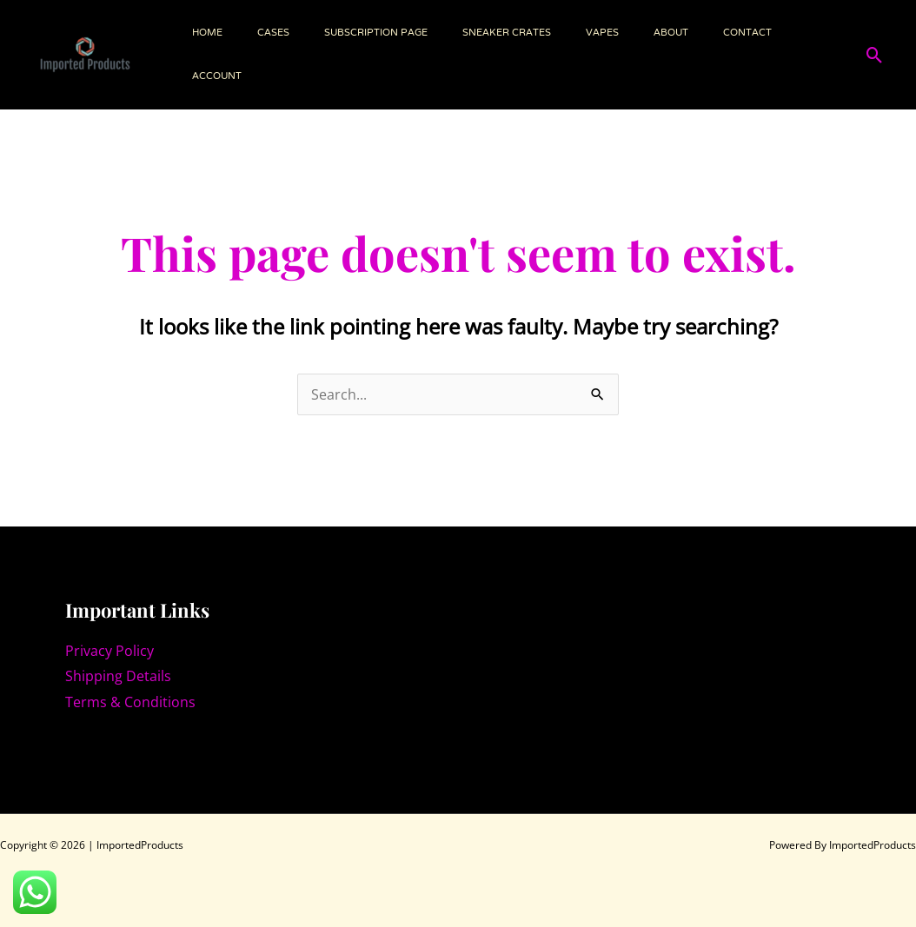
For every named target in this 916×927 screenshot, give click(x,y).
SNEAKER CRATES (506, 33)
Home (207, 33)
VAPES (602, 33)
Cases (273, 33)
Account (217, 76)
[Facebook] (117, 738)
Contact (747, 33)
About (671, 33)
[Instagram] (79, 738)
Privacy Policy (109, 650)
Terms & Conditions (130, 702)
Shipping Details (118, 675)
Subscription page (376, 33)
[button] (875, 55)
